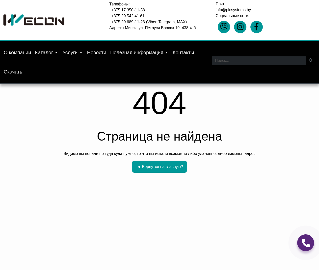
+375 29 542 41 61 (127, 16)
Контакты (183, 52)
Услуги (72, 52)
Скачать (13, 71)
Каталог (46, 52)
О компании (17, 52)
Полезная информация (139, 52)
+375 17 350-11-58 (128, 10)
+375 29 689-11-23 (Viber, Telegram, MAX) (149, 22)
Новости (96, 52)
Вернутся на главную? (160, 167)
